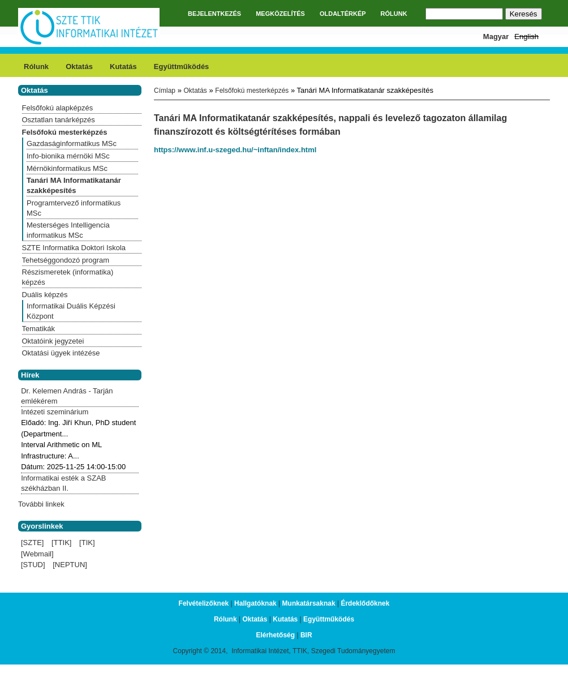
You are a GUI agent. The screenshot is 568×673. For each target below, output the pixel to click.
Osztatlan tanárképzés (58, 119)
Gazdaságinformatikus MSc (72, 143)
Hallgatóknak (255, 603)
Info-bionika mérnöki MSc (68, 156)
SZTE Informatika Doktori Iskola (74, 247)
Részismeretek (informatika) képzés (68, 277)
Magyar (496, 36)
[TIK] (86, 542)
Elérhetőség (275, 635)
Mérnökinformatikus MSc (67, 168)
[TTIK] (61, 542)
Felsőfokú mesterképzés (252, 91)
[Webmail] (37, 554)
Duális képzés (45, 294)
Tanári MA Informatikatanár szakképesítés (74, 185)
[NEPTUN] (70, 564)
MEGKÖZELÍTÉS (280, 13)
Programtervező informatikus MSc (74, 208)
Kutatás (123, 66)
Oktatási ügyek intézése (61, 353)
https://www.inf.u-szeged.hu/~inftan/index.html (235, 149)
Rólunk (36, 66)
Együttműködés (181, 66)
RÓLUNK (394, 13)
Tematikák (38, 328)
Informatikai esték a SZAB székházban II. (63, 483)
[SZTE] (32, 542)
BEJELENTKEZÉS (214, 13)
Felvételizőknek (204, 603)
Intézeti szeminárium (54, 412)
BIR (306, 635)
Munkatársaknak (308, 603)
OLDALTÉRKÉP (343, 13)
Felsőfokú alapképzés (57, 108)
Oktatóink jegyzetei (53, 341)
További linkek (41, 504)
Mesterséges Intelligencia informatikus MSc (68, 230)
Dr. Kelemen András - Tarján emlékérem (67, 396)
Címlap (164, 91)
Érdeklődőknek (365, 603)
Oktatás (79, 66)
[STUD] (33, 564)
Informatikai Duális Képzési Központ (71, 311)
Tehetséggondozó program (66, 260)
